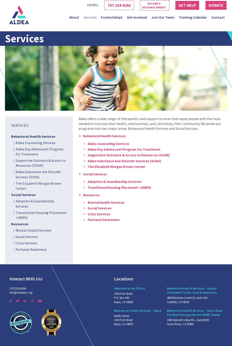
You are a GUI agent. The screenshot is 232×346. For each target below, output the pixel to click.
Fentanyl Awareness (31, 249)
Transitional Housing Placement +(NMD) (41, 215)
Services (90, 17)
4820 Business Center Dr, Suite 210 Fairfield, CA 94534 (187, 300)
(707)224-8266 (18, 288)
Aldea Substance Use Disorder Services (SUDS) (38, 174)
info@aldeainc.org (21, 292)
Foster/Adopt (112, 17)
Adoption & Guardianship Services (35, 203)
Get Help (184, 5)
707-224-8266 (112, 5)
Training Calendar (193, 17)
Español (83, 5)
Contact (218, 17)
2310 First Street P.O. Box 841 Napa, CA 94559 (123, 298)
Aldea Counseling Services (36, 142)
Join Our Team (162, 17)
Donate (215, 5)
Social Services (23, 194)
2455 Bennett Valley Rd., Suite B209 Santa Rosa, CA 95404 (188, 322)
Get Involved (137, 17)
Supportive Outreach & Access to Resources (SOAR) (41, 163)
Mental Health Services (33, 230)
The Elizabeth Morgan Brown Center (38, 186)
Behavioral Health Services (33, 136)
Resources (20, 224)
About (74, 17)
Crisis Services (26, 243)
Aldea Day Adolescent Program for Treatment (39, 151)
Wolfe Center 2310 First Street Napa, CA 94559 (123, 320)
